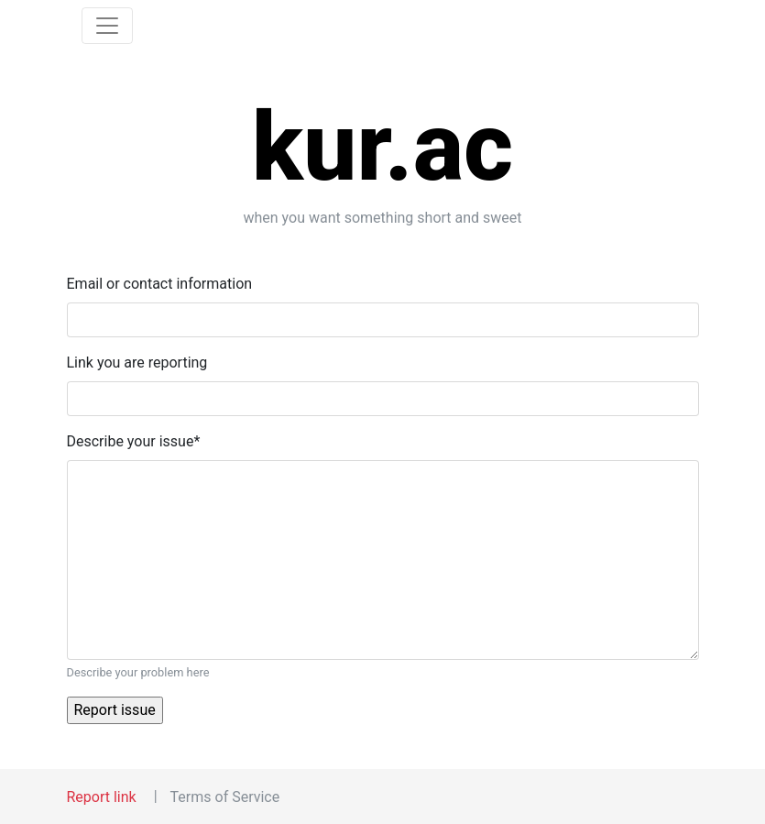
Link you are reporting (137, 362)
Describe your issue (134, 441)
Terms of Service (225, 797)
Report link (102, 797)
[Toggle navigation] (107, 25)
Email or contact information (160, 283)
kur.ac (383, 147)
